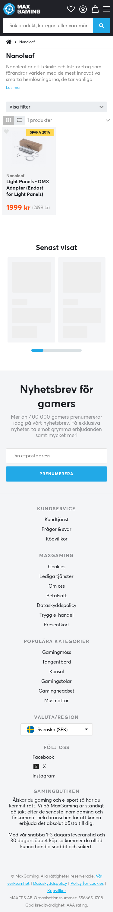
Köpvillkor (56, 539)
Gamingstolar (56, 681)
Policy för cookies (87, 883)
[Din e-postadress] (56, 455)
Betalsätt (56, 595)
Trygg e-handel (56, 615)
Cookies (56, 566)
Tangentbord (56, 662)
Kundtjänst (57, 519)
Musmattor (56, 700)
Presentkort (56, 624)
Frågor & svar (56, 529)
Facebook (43, 757)
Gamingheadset (56, 691)
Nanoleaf (27, 42)
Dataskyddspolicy (56, 605)
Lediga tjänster (56, 576)
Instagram (44, 776)
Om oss (57, 586)
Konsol (56, 671)
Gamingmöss (56, 652)
